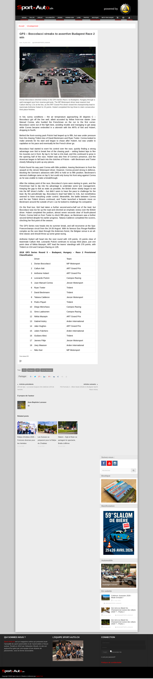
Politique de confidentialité (111, 663)
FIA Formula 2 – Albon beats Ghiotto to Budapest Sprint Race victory (78, 386)
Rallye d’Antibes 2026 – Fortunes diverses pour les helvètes (26, 440)
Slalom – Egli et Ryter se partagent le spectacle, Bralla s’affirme (67, 440)
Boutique (95, 18)
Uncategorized (34, 26)
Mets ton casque (107, 18)
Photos (86, 18)
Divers (60, 18)
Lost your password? (108, 657)
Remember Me (116, 652)
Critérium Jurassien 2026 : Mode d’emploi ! (121, 597)
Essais (24, 18)
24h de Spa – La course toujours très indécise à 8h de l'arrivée (37, 386)
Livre (78, 18)
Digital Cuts (39, 676)
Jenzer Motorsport (46, 370)
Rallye (32, 18)
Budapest (31, 370)
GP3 (37, 370)
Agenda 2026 (69, 18)
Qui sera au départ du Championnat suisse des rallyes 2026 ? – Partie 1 (123, 622)
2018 (24, 370)
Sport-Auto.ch (9, 642)
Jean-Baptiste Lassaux (42, 42)
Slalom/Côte (50, 18)
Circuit (40, 18)
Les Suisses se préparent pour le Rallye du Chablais (47, 440)
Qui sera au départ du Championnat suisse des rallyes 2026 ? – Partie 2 (123, 610)
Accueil (22, 26)
